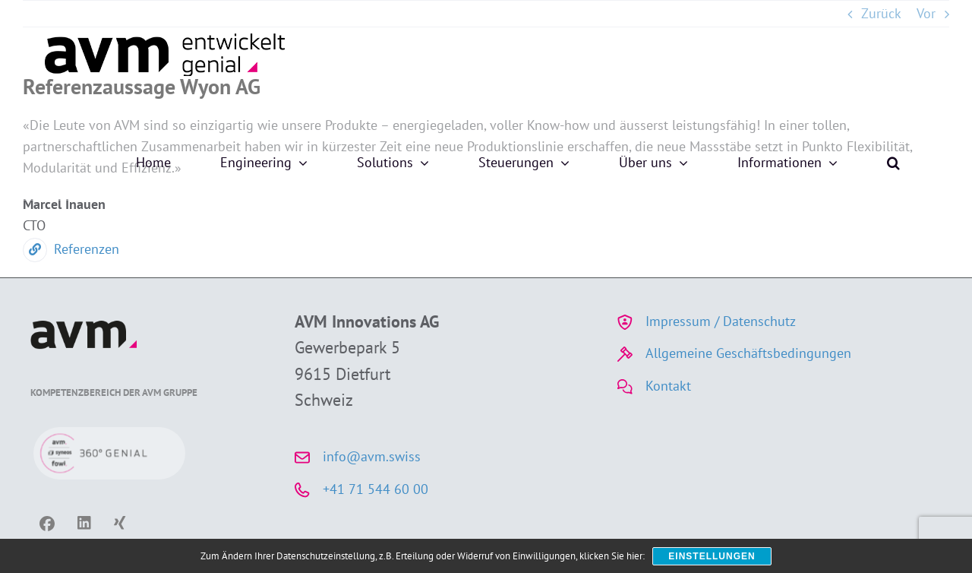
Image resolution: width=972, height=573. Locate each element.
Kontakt (668, 385)
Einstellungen (711, 556)
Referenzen (71, 249)
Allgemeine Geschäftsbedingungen (748, 353)
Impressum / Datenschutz (720, 321)
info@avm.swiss (372, 456)
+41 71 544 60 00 (375, 489)
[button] (893, 163)
